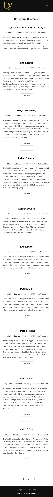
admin (10, 33)
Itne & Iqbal (26, 62)
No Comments (42, 33)
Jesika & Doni (26, 429)
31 (34, 479)
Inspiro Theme (22, 493)
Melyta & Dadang (26, 110)
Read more (28, 95)
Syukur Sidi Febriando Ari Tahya (26, 27)
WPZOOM (32, 493)
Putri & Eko (26, 288)
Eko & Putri (26, 246)
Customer (18, 33)
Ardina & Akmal (26, 158)
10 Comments (43, 384)
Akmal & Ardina (26, 330)
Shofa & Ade (26, 378)
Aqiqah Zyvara (26, 208)
